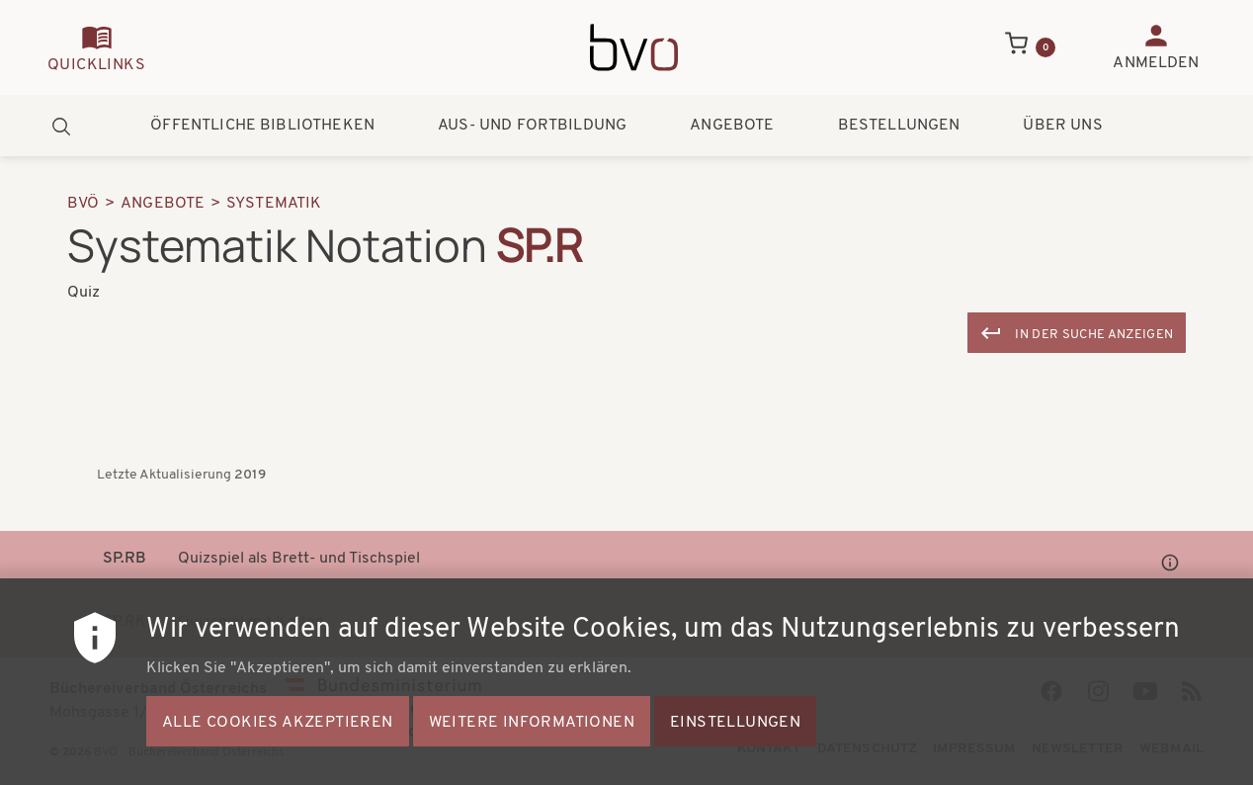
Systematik (274, 204)
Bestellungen (899, 125)
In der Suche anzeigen (1094, 334)
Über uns (1062, 125)
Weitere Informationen (531, 741)
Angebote (732, 125)
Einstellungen (735, 741)
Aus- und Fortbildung (532, 125)
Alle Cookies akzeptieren (277, 741)
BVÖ (83, 204)
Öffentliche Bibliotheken (262, 125)
